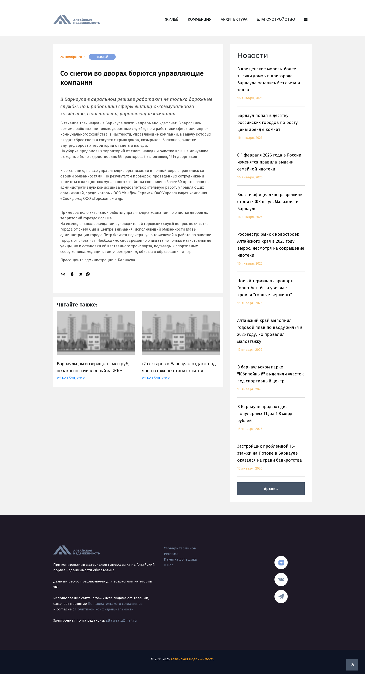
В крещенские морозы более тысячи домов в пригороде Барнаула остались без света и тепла (271, 86)
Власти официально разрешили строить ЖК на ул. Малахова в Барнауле (271, 208)
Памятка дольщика (180, 559)
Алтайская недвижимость (192, 659)
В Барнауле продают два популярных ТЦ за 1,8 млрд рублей (271, 420)
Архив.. (271, 489)
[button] (306, 19)
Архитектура (234, 19)
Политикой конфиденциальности (104, 609)
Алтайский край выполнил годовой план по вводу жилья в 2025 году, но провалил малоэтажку (271, 338)
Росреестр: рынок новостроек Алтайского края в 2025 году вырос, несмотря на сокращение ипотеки (271, 252)
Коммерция (199, 19)
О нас (168, 565)
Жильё (172, 19)
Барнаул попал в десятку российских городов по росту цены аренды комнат (271, 129)
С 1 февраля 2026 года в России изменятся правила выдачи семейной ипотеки (271, 169)
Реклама (171, 554)
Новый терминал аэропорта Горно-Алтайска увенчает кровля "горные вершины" (271, 294)
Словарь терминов (180, 548)
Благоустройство (276, 19)
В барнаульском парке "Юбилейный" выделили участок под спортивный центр (271, 380)
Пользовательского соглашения (115, 604)
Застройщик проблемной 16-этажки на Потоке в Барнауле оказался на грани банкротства (271, 460)
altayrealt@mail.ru (121, 620)
